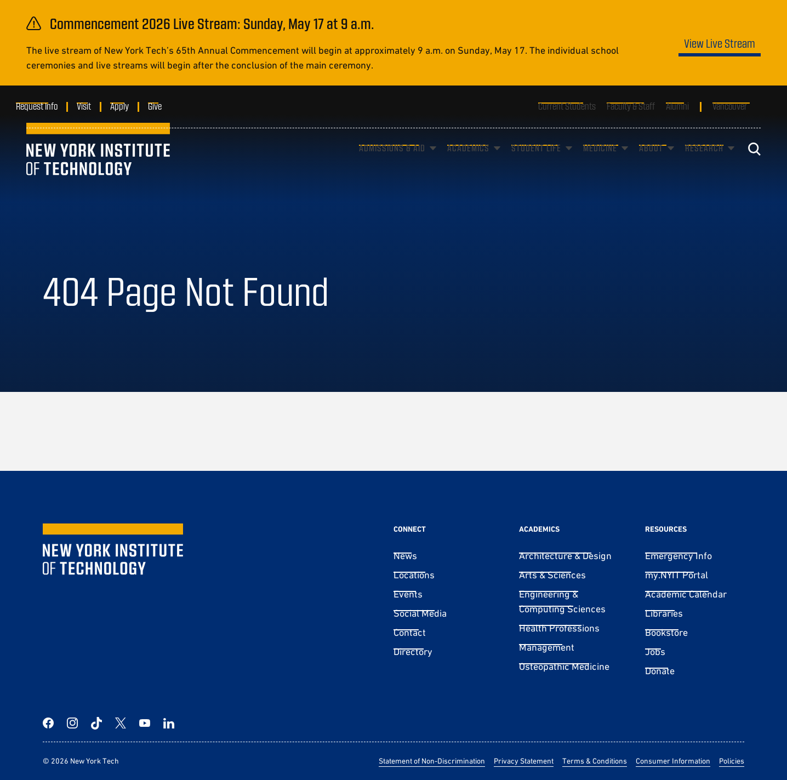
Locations (414, 574)
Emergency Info (678, 555)
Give (165, 105)
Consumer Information (673, 760)
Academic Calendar (686, 594)
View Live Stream (719, 43)
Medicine (600, 164)
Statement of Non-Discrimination (432, 760)
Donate (660, 670)
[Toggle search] (754, 165)
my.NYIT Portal (676, 574)
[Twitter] (120, 723)
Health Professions (559, 628)
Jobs (655, 651)
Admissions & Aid (392, 164)
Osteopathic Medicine (564, 666)
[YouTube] (144, 723)
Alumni (677, 105)
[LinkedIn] (168, 723)
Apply (130, 105)
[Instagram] (72, 723)
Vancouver (729, 105)
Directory (413, 651)
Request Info (47, 105)
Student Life (536, 164)
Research (704, 164)
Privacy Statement (524, 760)
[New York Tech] (98, 165)
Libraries (664, 613)
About (651, 164)
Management (546, 647)
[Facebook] (48, 723)
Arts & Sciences (552, 574)
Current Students (567, 105)
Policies (731, 760)
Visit (94, 105)
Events (408, 594)
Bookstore (666, 632)
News (405, 555)
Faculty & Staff (631, 105)
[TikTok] (96, 723)
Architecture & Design (565, 555)
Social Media (420, 613)
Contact (410, 632)
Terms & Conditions (594, 760)
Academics (468, 164)
